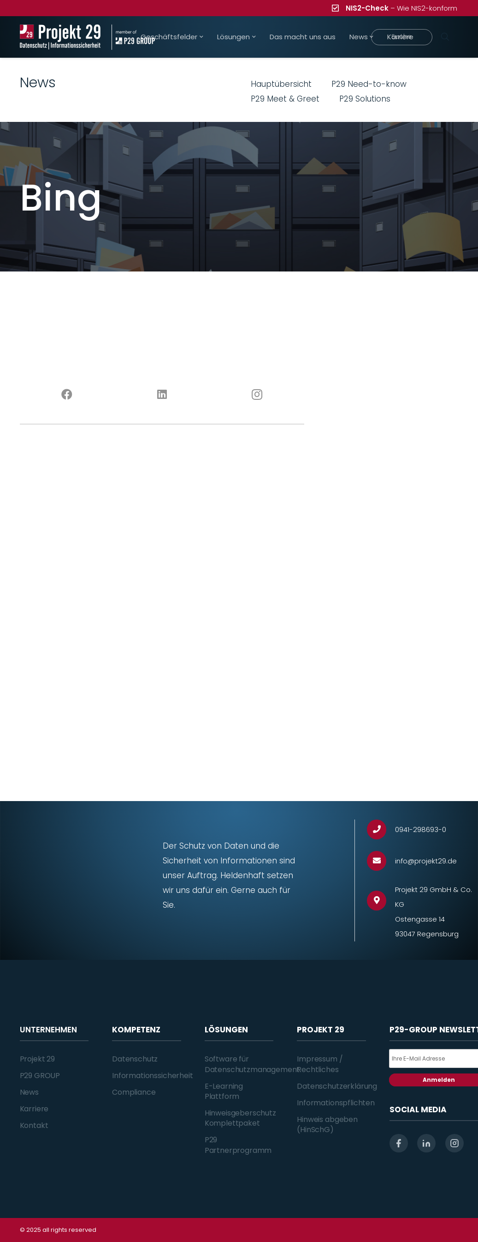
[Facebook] (67, 395)
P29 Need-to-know (369, 84)
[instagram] (454, 1143)
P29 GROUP (40, 1075)
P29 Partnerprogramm (238, 1144)
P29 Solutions (364, 98)
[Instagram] (256, 395)
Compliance (133, 1092)
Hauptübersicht (281, 84)
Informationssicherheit (152, 1075)
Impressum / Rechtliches (319, 1064)
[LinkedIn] (161, 395)
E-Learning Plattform (224, 1091)
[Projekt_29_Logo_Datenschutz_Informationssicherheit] (60, 37)
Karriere (34, 1108)
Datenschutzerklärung (337, 1086)
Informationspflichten (336, 1102)
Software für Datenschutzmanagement (252, 1064)
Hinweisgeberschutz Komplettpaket (240, 1118)
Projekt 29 (37, 1059)
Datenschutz (135, 1059)
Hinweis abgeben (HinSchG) (327, 1124)
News (29, 1092)
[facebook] (398, 1143)
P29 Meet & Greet (285, 98)
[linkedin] (426, 1143)
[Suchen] (445, 37)
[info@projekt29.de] (381, 861)
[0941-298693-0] (381, 829)
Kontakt (34, 1125)
